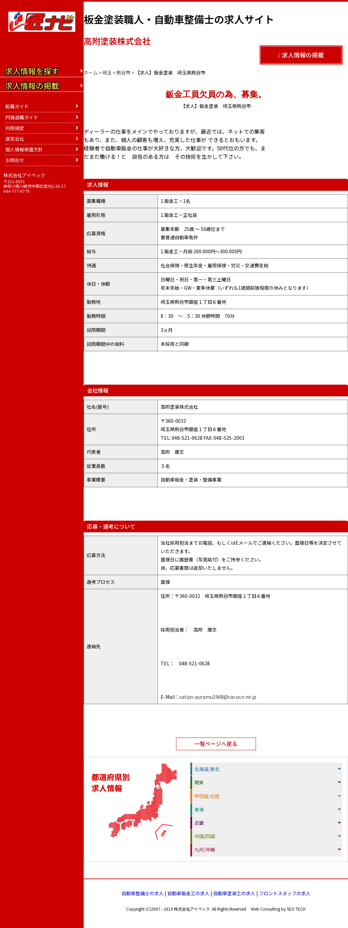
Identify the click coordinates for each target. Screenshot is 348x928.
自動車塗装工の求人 (234, 893)
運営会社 (14, 138)
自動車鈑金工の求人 (188, 893)
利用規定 (14, 128)
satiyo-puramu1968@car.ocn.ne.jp (217, 696)
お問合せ (14, 160)
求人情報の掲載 (301, 54)
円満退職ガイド (21, 117)
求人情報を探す (32, 71)
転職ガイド (17, 106)
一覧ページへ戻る (215, 744)
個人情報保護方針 (24, 149)
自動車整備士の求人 (142, 893)
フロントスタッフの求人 (285, 893)
